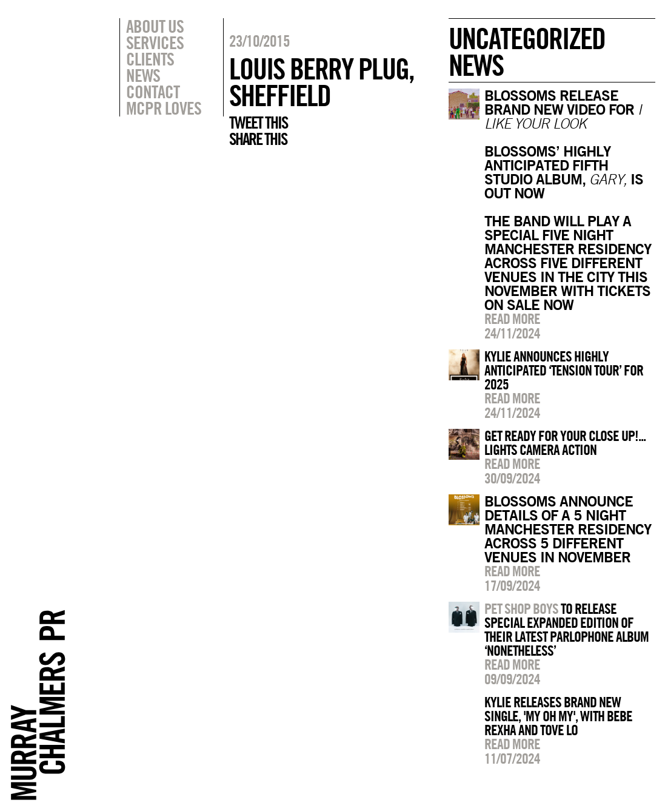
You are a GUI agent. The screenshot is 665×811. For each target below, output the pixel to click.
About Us (155, 26)
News (143, 75)
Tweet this (258, 122)
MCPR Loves (163, 108)
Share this (258, 139)
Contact (152, 92)
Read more (512, 318)
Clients (150, 59)
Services (155, 42)
